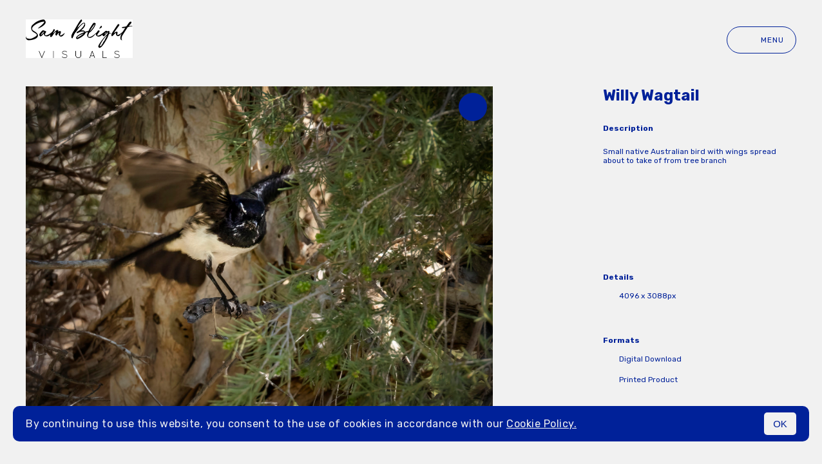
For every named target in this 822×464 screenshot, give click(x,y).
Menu (761, 40)
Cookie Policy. (541, 424)
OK (780, 423)
